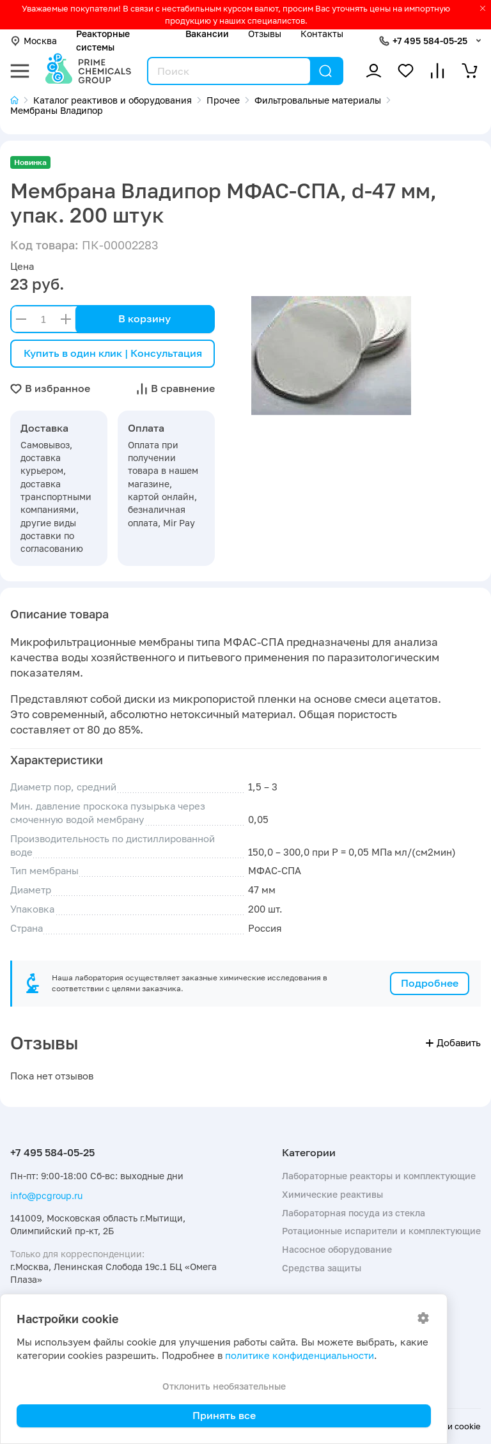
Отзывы (264, 33)
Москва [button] (33, 40)
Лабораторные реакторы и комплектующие (379, 1175)
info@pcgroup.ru (46, 1195)
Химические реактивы (332, 1194)
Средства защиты (321, 1267)
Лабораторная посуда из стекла (353, 1212)
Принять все (224, 1415)
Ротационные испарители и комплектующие (381, 1230)
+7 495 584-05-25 (430, 40)
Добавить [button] (453, 1042)
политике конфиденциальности (299, 1355)
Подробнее (429, 983)
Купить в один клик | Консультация (113, 353)
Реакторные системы (103, 40)
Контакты (321, 33)
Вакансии (207, 33)
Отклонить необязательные (224, 1386)
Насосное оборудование (337, 1249)
